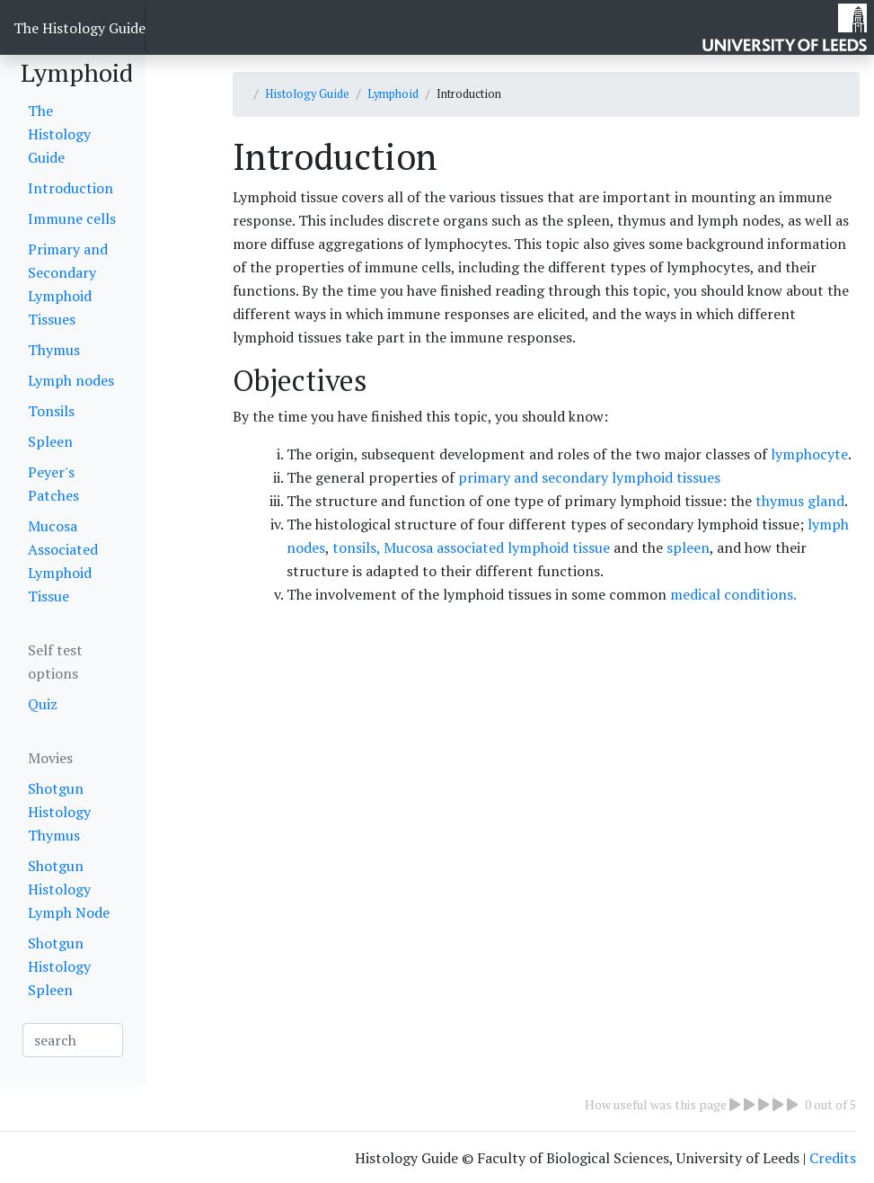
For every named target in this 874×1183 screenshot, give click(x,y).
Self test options (55, 661)
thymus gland (799, 501)
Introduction (70, 188)
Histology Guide (307, 94)
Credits (832, 1158)
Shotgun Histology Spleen (59, 966)
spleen (688, 547)
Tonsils (51, 411)
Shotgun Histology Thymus (59, 811)
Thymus (54, 350)
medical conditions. (733, 594)
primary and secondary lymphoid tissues (587, 477)
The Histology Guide (79, 28)
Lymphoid (393, 94)
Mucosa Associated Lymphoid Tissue (63, 561)
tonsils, (356, 547)
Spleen (50, 441)
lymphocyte (809, 454)
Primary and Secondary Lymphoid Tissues (68, 284)
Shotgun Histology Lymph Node (69, 889)
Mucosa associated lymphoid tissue (495, 547)
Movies (50, 758)
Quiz (42, 704)
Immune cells (72, 218)
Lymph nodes (71, 380)
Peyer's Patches (53, 483)
